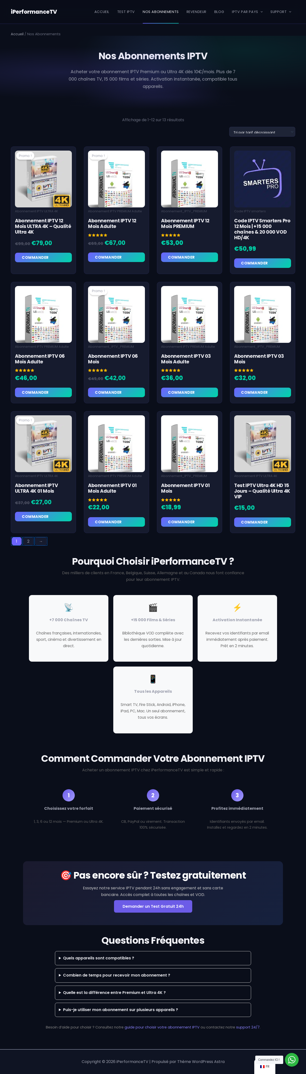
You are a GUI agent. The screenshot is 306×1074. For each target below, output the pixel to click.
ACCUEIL (101, 11)
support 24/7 (248, 1027)
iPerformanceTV (33, 12)
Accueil (17, 34)
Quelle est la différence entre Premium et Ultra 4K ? (114, 992)
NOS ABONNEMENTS (161, 11)
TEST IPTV (126, 11)
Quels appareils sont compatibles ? (98, 958)
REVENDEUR (196, 11)
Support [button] (280, 12)
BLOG (219, 11)
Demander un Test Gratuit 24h (153, 906)
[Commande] (262, 132)
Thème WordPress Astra (201, 1061)
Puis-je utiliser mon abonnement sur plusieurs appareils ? (120, 1010)
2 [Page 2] (28, 541)
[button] (260, 12)
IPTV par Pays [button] (247, 12)
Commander (35, 257)
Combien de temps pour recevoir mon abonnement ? (116, 975)
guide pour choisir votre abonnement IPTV (162, 1027)
